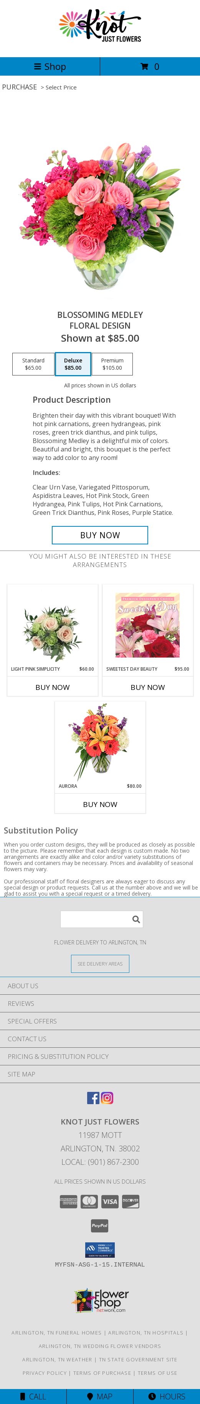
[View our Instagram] (107, 1101)
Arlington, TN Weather (57, 1359)
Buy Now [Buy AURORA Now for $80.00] (100, 804)
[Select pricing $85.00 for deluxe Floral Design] (73, 364)
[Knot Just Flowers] (100, 46)
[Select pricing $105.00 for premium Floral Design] (112, 364)
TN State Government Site (138, 1359)
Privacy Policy (45, 1372)
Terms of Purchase (102, 1372)
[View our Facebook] (93, 1101)
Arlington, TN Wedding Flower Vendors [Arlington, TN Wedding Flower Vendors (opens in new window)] (100, 1346)
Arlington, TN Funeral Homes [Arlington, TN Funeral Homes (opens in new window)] (57, 1332)
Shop (50, 66)
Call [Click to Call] (33, 1396)
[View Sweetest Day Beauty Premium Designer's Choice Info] (148, 625)
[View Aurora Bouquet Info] (100, 742)
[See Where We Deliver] (100, 963)
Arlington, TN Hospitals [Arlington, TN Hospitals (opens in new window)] (145, 1332)
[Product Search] (101, 919)
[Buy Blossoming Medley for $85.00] (100, 535)
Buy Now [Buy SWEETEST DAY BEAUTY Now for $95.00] (148, 687)
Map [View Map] (99, 1396)
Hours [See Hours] (166, 1396)
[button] (100, 1250)
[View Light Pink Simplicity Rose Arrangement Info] (52, 625)
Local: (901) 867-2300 (100, 1162)
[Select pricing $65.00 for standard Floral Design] (33, 364)
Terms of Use (158, 1372)
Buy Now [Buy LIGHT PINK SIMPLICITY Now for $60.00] (52, 687)
